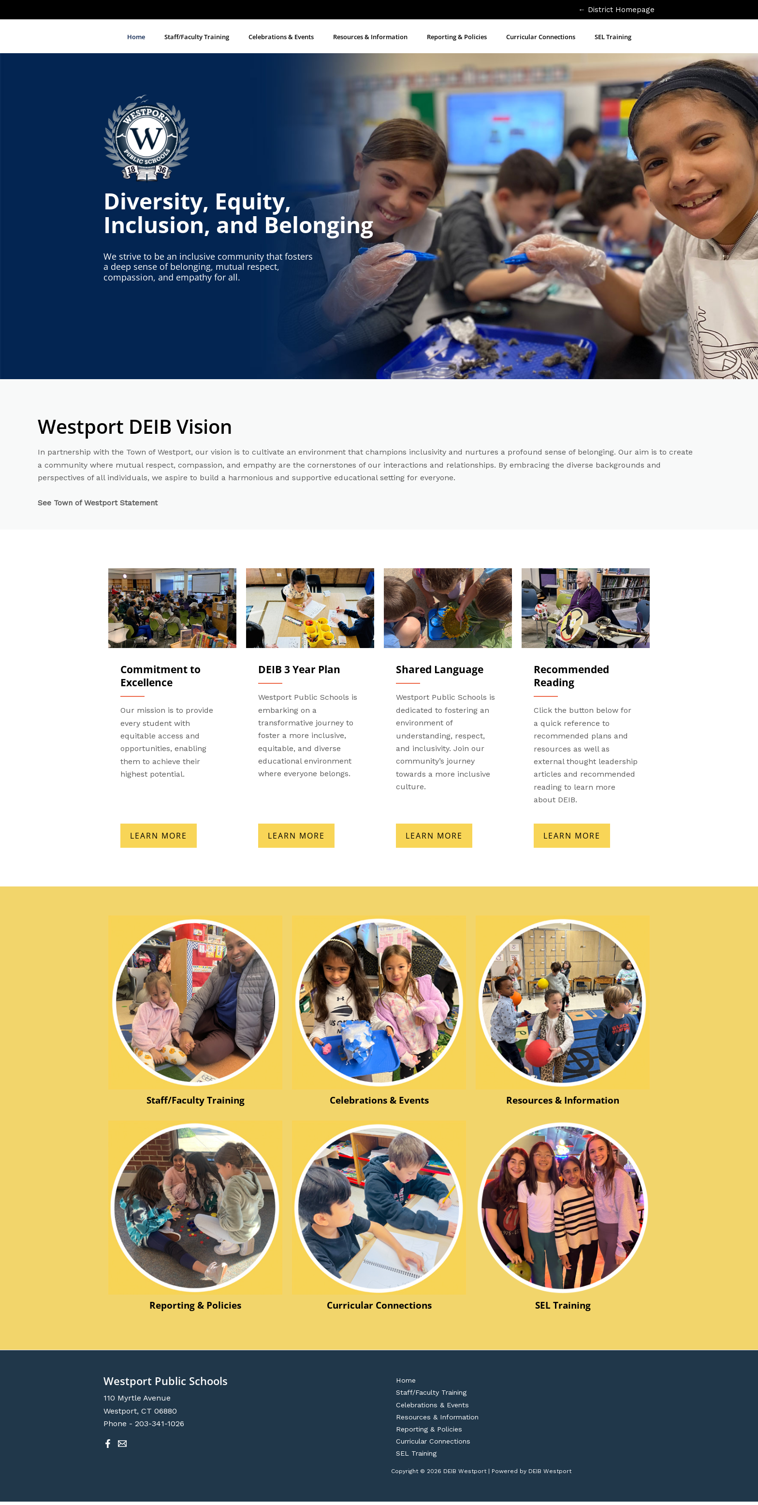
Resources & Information (563, 1099)
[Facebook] (107, 1442)
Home (401, 1379)
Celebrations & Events (379, 1099)
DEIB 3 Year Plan (301, 669)
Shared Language (440, 669)
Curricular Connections (379, 1304)
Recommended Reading (573, 675)
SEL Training (563, 1304)
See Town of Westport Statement (99, 502)
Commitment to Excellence (163, 675)
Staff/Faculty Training (195, 1099)
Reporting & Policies (195, 1304)
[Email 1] (122, 1442)
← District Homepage (616, 9)
